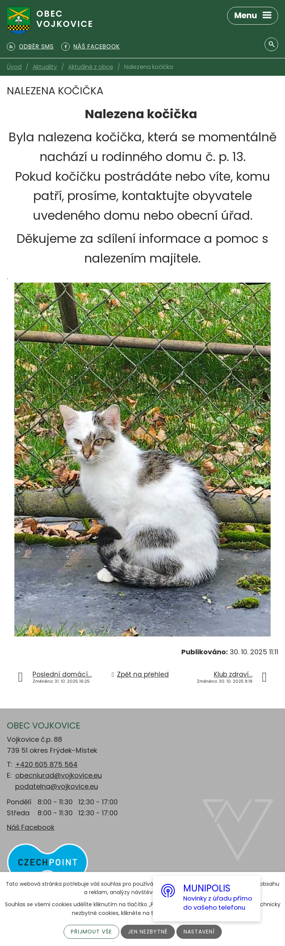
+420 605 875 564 (46, 764)
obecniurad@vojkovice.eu (58, 775)
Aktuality (45, 67)
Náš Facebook (31, 827)
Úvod (14, 67)
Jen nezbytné (148, 931)
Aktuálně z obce (90, 67)
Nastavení (199, 931)
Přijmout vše (91, 931)
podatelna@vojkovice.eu (56, 786)
